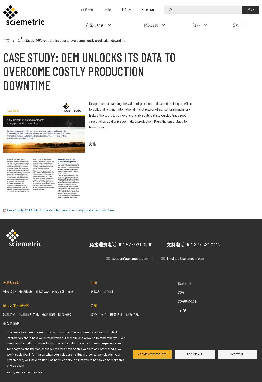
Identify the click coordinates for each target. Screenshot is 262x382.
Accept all (237, 354)
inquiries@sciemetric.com (185, 259)
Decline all (195, 354)
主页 (6, 41)
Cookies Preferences (152, 354)
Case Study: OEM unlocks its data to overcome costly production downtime (61, 210)
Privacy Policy (15, 372)
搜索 (250, 10)
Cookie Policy (34, 372)
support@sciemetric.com (130, 259)
